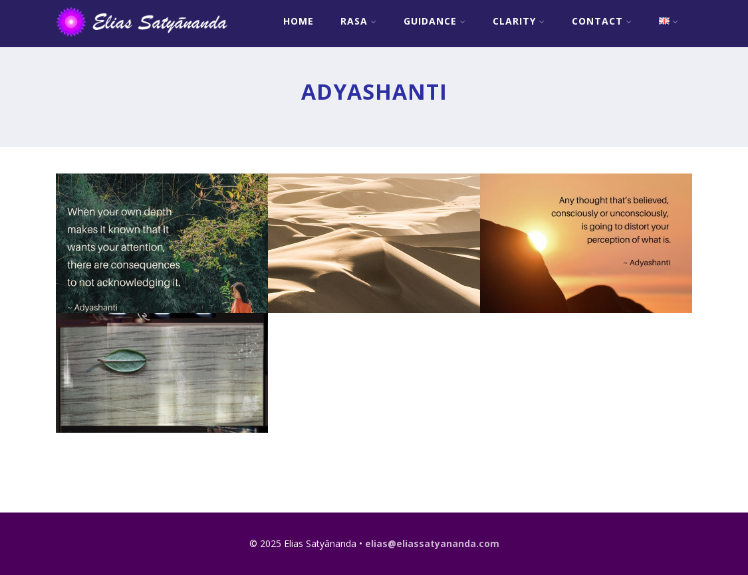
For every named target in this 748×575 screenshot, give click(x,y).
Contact (602, 21)
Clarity (519, 21)
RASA (358, 21)
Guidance (435, 21)
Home (298, 21)
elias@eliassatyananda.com (432, 543)
